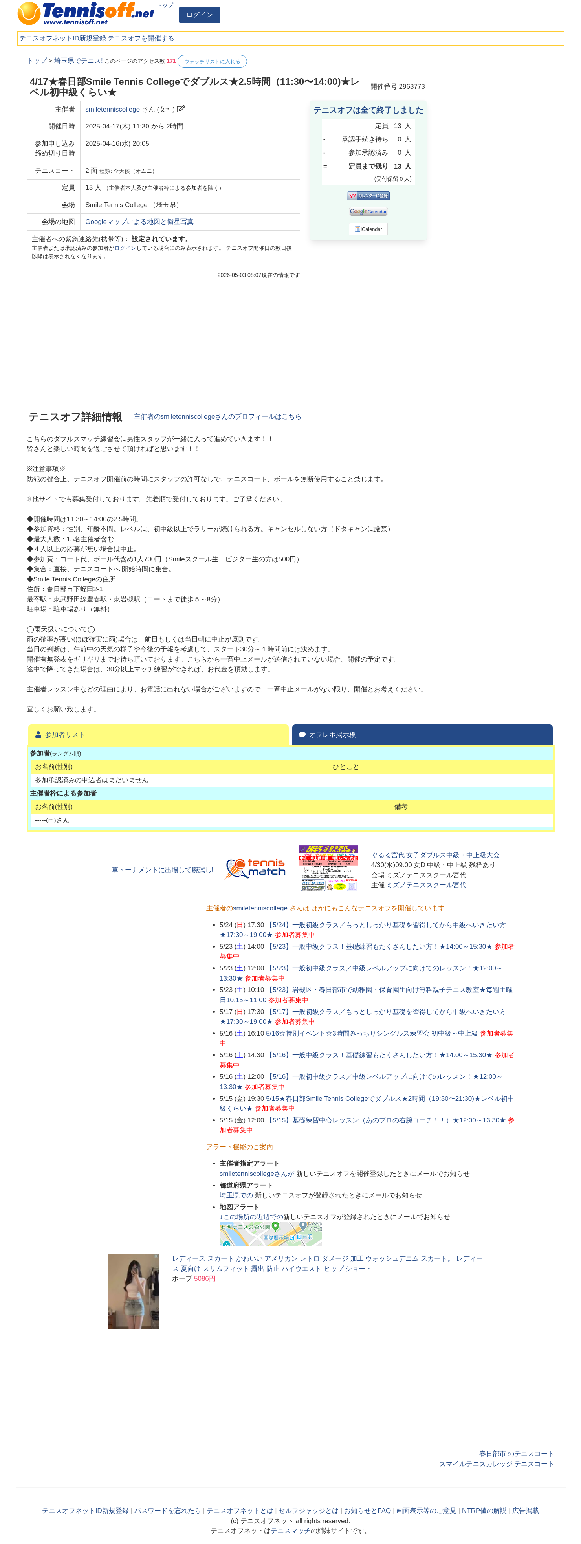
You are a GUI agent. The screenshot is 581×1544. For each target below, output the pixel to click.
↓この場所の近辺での (251, 1217)
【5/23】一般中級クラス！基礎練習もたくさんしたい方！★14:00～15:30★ (379, 946)
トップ (165, 5)
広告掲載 (525, 1511)
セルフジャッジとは (309, 1511)
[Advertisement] (496, 173)
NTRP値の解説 (484, 1511)
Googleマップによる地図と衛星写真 (139, 222)
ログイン (199, 14)
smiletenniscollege (112, 109)
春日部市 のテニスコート (517, 1454)
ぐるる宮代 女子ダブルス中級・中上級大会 (435, 855)
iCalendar (368, 229)
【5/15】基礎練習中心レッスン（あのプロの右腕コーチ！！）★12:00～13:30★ (386, 1120)
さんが (258, 1173)
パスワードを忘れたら (167, 1511)
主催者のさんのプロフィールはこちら (218, 416)
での (237, 1195)
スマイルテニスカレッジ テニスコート (497, 1464)
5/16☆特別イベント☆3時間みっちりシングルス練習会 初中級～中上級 (372, 1033)
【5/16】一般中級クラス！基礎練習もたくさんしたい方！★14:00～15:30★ (379, 1055)
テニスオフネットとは (240, 1511)
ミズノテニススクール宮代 (426, 885)
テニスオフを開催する (141, 38)
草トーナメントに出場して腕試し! (163, 870)
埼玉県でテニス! (78, 60)
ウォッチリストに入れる (212, 61)
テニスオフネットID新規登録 (62, 38)
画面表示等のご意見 (426, 1511)
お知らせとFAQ (367, 1511)
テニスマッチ (291, 1531)
